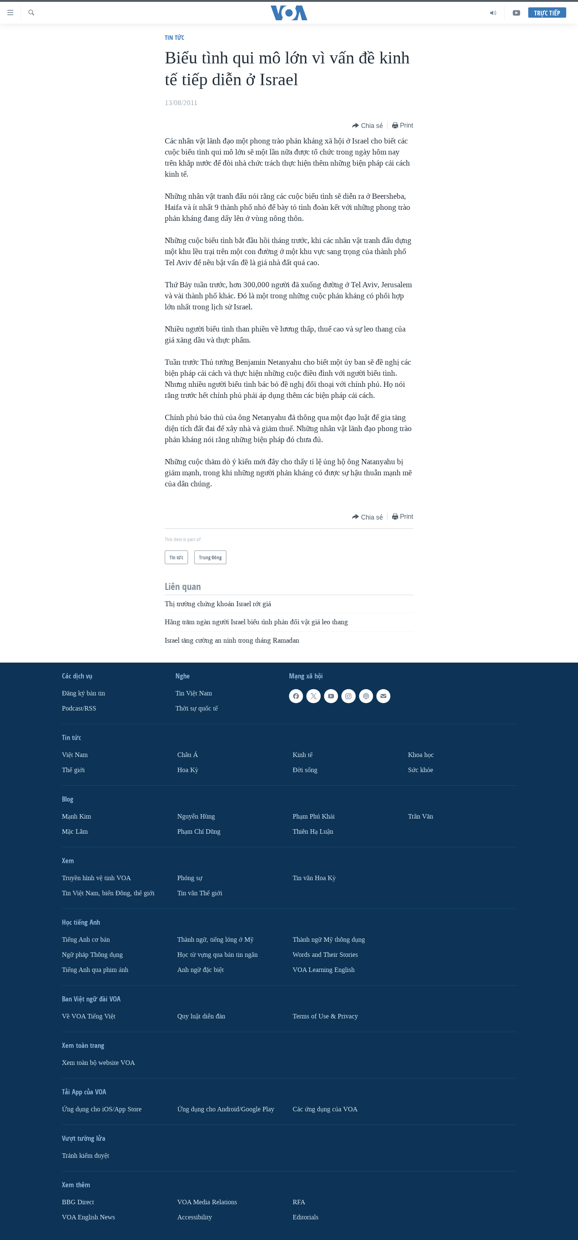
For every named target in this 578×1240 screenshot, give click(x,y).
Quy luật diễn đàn (201, 1016)
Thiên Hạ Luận (313, 831)
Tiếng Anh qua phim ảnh (95, 970)
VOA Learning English (324, 970)
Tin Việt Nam (193, 693)
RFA (299, 1202)
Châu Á (187, 755)
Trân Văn (420, 816)
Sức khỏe (420, 770)
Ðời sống (305, 770)
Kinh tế (303, 755)
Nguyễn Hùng (196, 816)
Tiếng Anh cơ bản (86, 939)
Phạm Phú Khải (314, 816)
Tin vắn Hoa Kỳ (314, 878)
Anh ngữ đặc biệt (200, 970)
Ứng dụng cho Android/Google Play (225, 1109)
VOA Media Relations (207, 1202)
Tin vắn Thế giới (199, 893)
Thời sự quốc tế (196, 708)
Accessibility (194, 1217)
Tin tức (174, 37)
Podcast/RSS (79, 708)
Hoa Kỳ (187, 770)
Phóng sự (189, 878)
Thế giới (73, 770)
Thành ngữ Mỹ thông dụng (329, 939)
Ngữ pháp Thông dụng (92, 955)
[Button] (367, 126)
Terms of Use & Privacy (325, 1016)
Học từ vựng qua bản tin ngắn (217, 955)
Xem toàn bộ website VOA (98, 1063)
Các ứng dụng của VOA (325, 1109)
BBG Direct (78, 1202)
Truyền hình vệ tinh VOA (96, 878)
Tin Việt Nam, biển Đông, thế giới (108, 893)
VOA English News (88, 1217)
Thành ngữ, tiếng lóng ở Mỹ (215, 939)
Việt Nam (75, 755)
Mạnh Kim (76, 816)
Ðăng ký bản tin (83, 693)
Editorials (305, 1217)
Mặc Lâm (75, 831)
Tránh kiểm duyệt (85, 1156)
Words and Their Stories (325, 955)
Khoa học (421, 755)
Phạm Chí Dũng (198, 831)
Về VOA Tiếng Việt (88, 1016)
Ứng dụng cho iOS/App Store (102, 1109)
